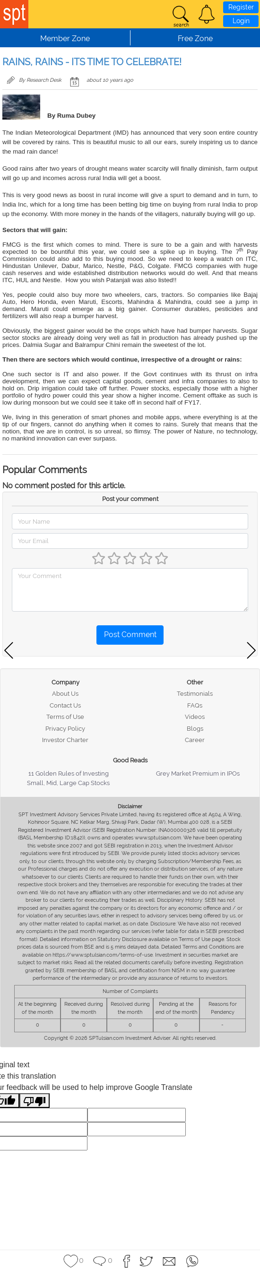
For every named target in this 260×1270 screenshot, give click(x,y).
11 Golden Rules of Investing (68, 773)
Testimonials (195, 693)
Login (241, 21)
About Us (65, 693)
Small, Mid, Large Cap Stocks (68, 782)
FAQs (194, 705)
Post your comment (130, 498)
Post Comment (130, 634)
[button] (206, 14)
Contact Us (65, 705)
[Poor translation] (34, 1100)
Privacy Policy (65, 728)
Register (241, 7)
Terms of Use (65, 716)
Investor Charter (65, 739)
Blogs (195, 728)
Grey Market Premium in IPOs (198, 773)
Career (195, 739)
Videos (195, 716)
